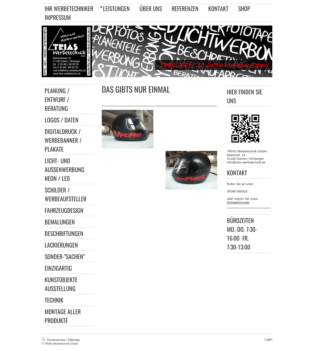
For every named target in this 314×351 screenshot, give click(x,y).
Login (268, 339)
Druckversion (54, 340)
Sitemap (74, 340)
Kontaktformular (238, 202)
